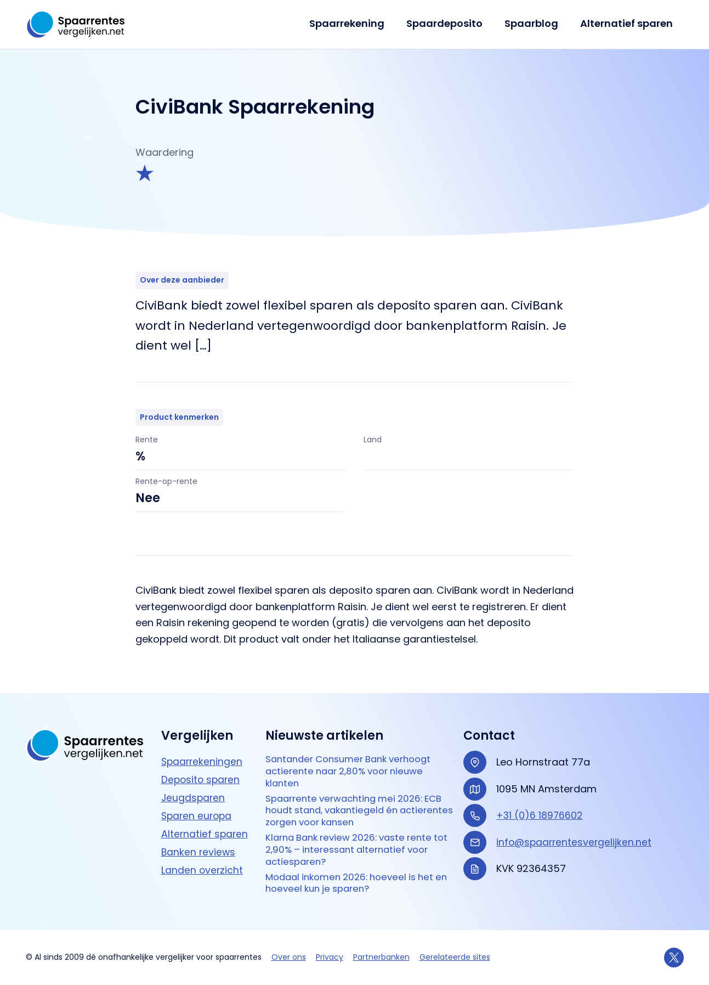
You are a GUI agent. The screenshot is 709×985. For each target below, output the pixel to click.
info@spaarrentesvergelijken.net (575, 831)
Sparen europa (198, 805)
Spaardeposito (450, 23)
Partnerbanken (381, 957)
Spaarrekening (354, 23)
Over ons (288, 957)
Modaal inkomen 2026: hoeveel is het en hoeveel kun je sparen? (355, 882)
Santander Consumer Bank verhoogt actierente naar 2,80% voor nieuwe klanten (355, 762)
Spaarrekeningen (203, 751)
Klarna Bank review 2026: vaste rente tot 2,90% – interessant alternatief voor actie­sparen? (355, 847)
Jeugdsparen (193, 787)
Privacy (329, 957)
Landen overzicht (202, 859)
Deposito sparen (201, 769)
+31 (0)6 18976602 (540, 805)
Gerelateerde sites (454, 957)
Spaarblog (534, 23)
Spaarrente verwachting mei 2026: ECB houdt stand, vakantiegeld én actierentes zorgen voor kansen (349, 804)
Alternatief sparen (627, 23)
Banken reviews (199, 841)
